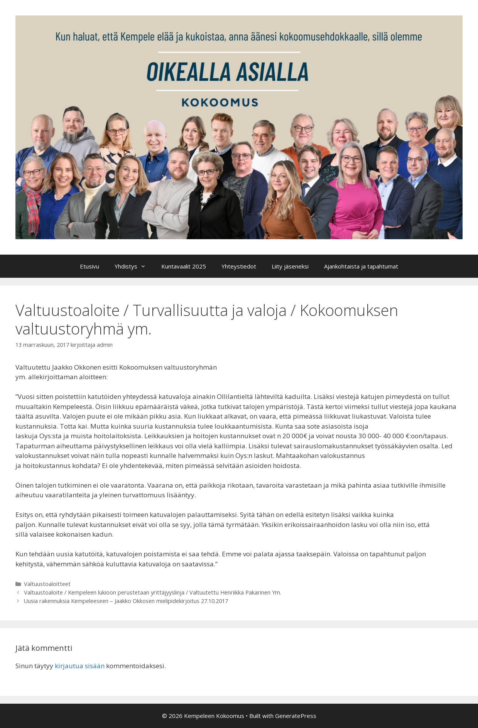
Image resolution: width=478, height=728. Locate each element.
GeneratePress (295, 716)
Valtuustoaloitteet (47, 584)
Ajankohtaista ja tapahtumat (361, 266)
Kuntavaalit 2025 (183, 266)
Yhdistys (134, 266)
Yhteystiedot (238, 266)
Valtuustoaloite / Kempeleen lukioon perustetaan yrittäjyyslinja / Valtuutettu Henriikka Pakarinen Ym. (152, 592)
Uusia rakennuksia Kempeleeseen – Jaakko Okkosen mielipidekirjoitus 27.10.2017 (126, 601)
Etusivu (89, 266)
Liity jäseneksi (290, 266)
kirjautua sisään (80, 665)
